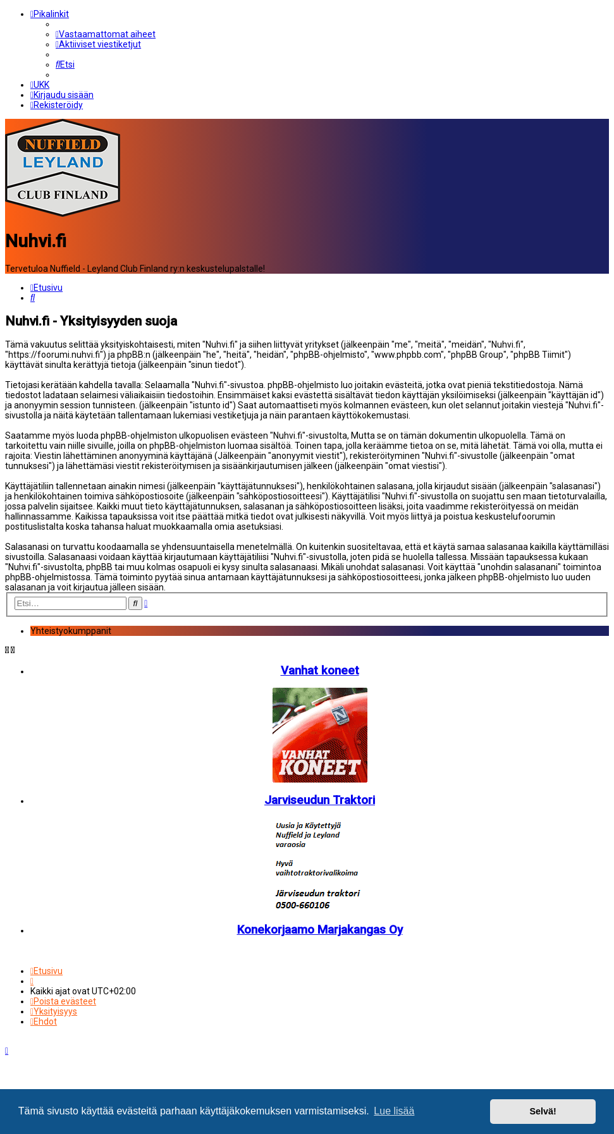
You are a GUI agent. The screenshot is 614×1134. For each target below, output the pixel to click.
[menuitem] (106, 34)
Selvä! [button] (542, 1111)
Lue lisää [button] (394, 1111)
